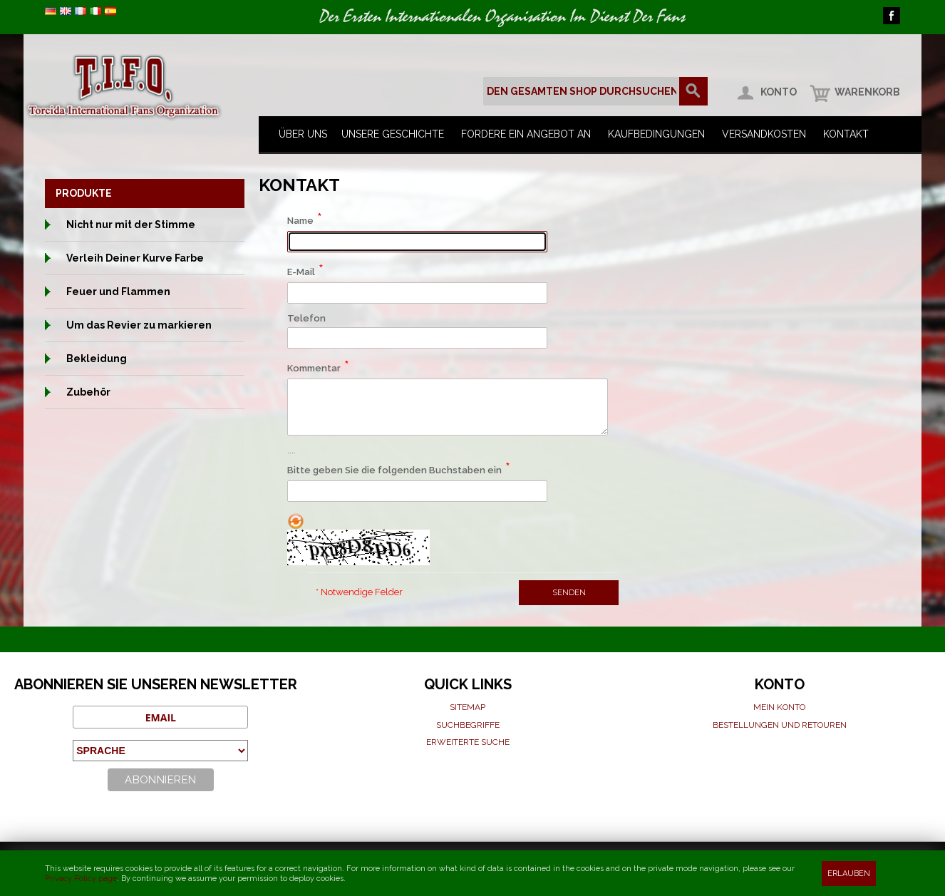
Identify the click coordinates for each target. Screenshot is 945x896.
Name (300, 220)
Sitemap (467, 707)
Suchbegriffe (468, 725)
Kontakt (846, 134)
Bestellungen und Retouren (780, 725)
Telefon (306, 318)
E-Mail (301, 272)
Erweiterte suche (468, 742)
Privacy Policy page (81, 878)
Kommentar (314, 368)
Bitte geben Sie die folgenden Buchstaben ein (394, 470)
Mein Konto (779, 707)
